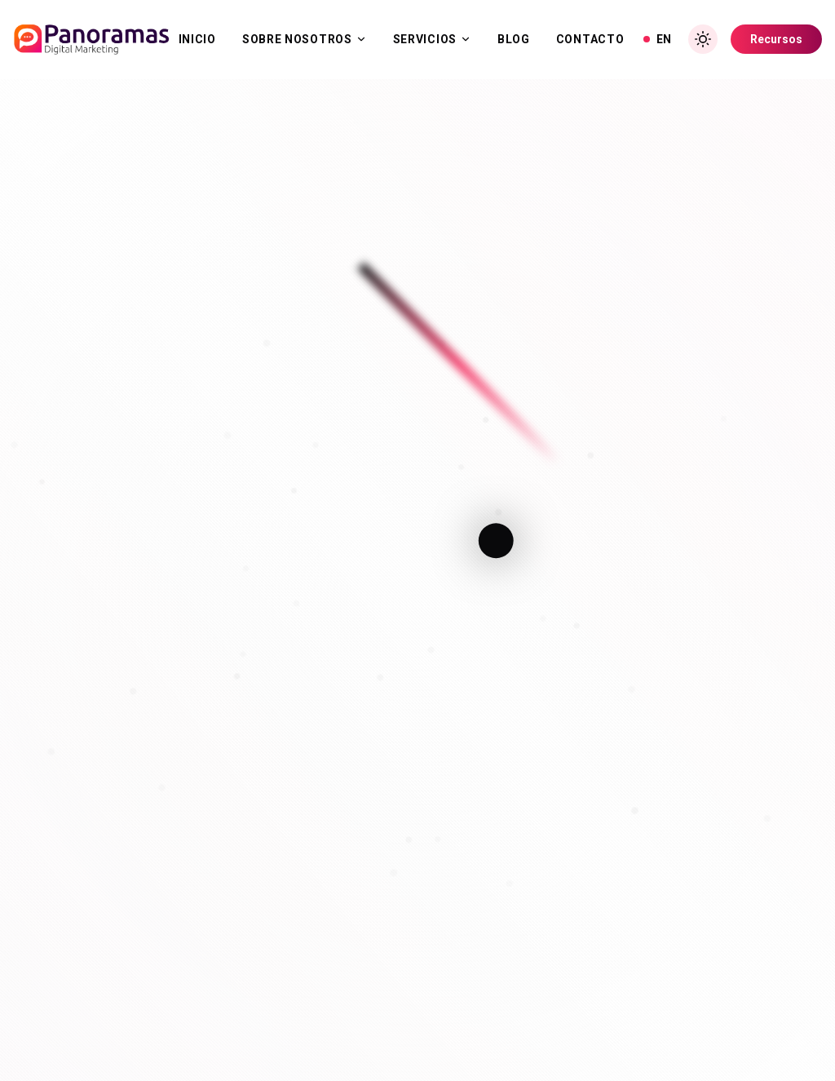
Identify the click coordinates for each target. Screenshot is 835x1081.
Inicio (197, 39)
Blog (513, 39)
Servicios (432, 39)
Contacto (590, 39)
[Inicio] (91, 39)
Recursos (776, 39)
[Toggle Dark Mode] (703, 39)
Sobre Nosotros (304, 39)
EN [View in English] (657, 39)
